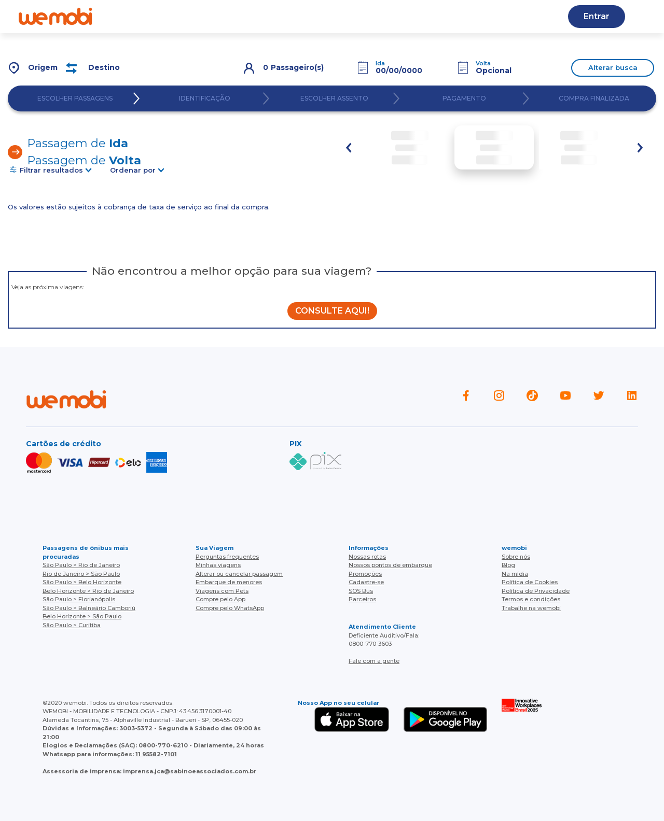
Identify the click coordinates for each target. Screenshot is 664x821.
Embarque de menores (229, 582)
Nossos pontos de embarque (390, 565)
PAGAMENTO (464, 98)
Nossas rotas (367, 556)
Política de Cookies (530, 582)
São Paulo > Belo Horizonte (82, 582)
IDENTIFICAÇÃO (204, 98)
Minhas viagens (218, 565)
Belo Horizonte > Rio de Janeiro (88, 590)
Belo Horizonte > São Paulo (82, 616)
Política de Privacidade (536, 590)
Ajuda (207, 16)
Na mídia (515, 573)
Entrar (597, 16)
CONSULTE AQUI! (332, 311)
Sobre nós (516, 556)
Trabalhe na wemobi (531, 608)
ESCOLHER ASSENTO (334, 98)
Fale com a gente (374, 660)
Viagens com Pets (222, 590)
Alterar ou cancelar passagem (239, 573)
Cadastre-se (366, 582)
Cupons (491, 16)
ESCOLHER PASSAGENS (75, 98)
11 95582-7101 (156, 754)
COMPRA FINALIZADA (594, 98)
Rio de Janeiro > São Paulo (81, 573)
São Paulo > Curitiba (72, 625)
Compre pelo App (220, 599)
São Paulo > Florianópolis (79, 599)
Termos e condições (531, 599)
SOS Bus (361, 590)
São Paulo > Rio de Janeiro (81, 565)
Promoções (365, 573)
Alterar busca (613, 67)
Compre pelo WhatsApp (230, 608)
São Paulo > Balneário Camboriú (89, 608)
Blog (249, 16)
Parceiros (362, 599)
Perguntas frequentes (227, 556)
